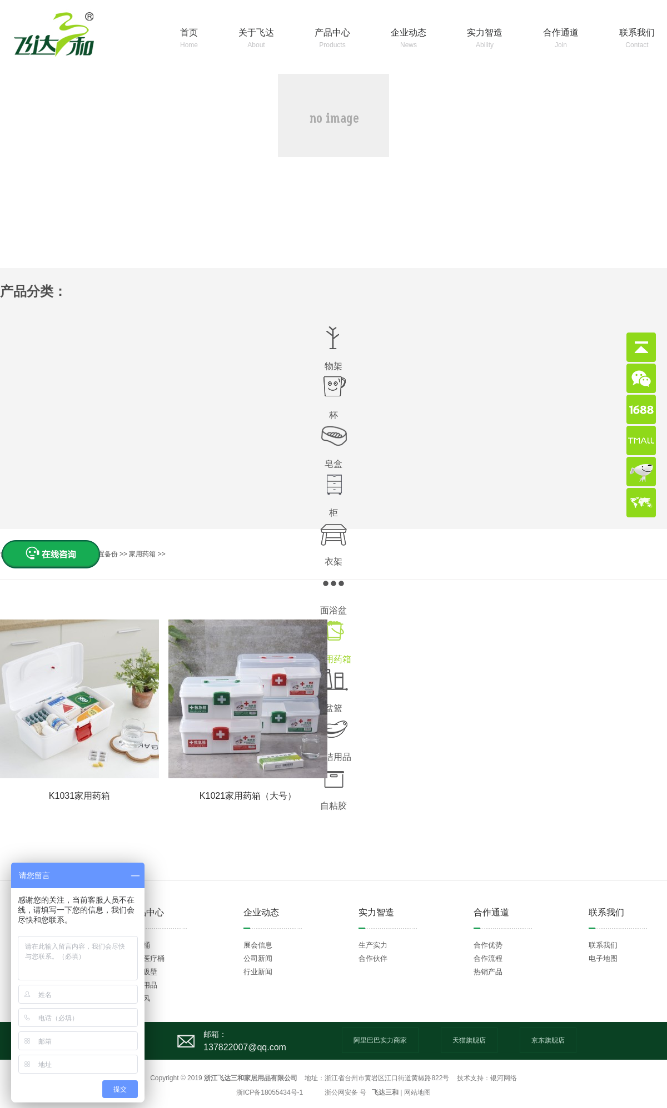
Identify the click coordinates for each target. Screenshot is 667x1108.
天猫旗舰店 (469, 1040)
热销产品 (488, 972)
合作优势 (488, 945)
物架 (333, 366)
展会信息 (257, 945)
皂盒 (333, 464)
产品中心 (332, 39)
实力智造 (484, 39)
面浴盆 (333, 610)
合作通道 (561, 39)
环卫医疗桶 (146, 958)
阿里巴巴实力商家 (380, 1040)
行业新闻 (257, 972)
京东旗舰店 (548, 1040)
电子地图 (603, 958)
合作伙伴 (373, 958)
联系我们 (637, 39)
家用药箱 (143, 554)
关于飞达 (256, 39)
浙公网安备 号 (345, 1092)
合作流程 (488, 958)
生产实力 (373, 945)
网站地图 (417, 1092)
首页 (189, 39)
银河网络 (503, 1078)
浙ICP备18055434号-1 (269, 1092)
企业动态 (408, 39)
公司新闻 (257, 958)
